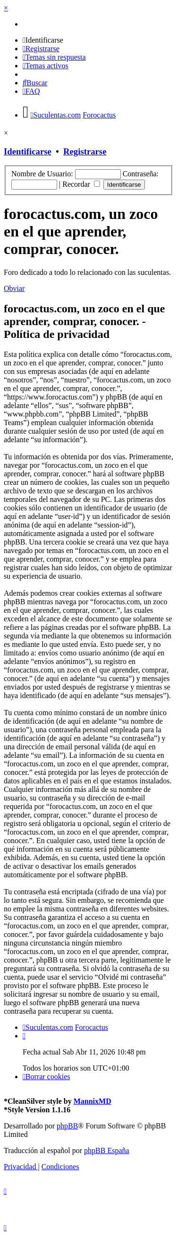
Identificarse (27, 151)
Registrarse (84, 151)
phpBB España (106, 1150)
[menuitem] (43, 40)
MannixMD (92, 1101)
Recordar (81, 184)
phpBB (67, 1126)
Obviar (14, 288)
